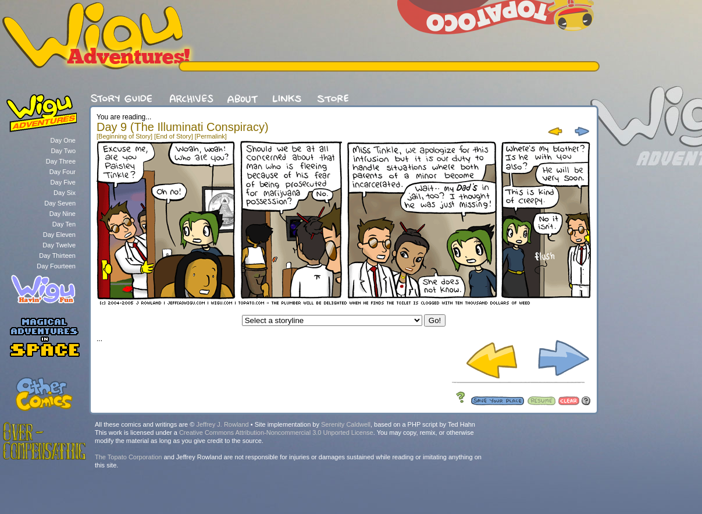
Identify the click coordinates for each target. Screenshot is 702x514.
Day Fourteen (56, 266)
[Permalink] (211, 136)
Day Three (61, 161)
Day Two (63, 150)
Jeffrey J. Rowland (222, 424)
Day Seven (60, 203)
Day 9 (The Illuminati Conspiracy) (183, 126)
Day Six (65, 192)
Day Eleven (59, 234)
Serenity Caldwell (345, 424)
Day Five (63, 182)
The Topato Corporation (128, 456)
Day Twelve (59, 245)
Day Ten (64, 224)
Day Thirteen (57, 255)
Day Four (62, 171)
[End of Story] (173, 136)
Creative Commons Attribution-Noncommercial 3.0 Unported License (276, 432)
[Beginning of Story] (124, 136)
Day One (63, 140)
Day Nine (62, 213)
